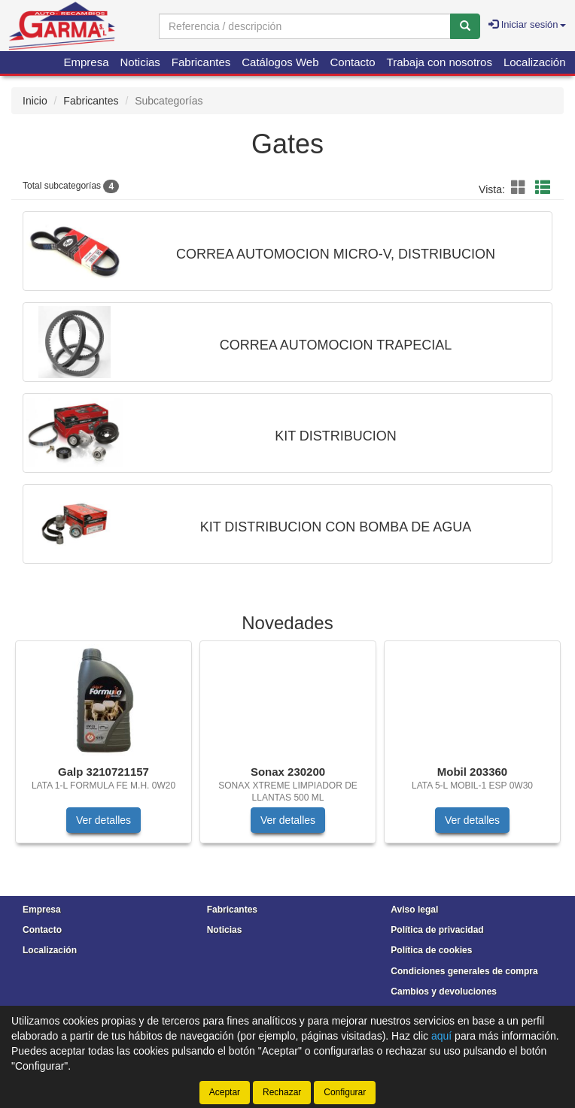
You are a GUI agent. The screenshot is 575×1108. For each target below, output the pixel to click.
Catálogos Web (280, 62)
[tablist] (287, 749)
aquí (441, 1036)
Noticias (140, 62)
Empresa (85, 62)
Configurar (345, 1092)
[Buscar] (465, 26)
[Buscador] (305, 26)
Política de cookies (431, 950)
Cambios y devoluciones (444, 991)
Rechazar (282, 1092)
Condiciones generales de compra (464, 971)
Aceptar (224, 1092)
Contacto (353, 62)
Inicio (35, 101)
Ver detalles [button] (103, 820)
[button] (521, 188)
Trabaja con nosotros (439, 62)
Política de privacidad (437, 930)
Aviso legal (414, 909)
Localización (535, 62)
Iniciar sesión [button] (526, 24)
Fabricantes (201, 62)
